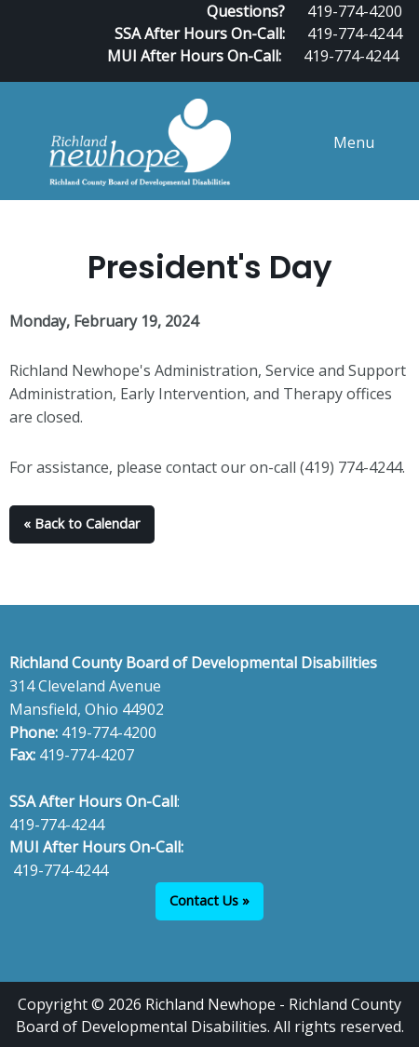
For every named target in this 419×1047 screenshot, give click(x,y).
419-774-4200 (108, 732)
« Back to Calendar (81, 523)
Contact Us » (209, 900)
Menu (344, 142)
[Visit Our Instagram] (402, 74)
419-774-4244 (354, 33)
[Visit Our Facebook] (342, 74)
